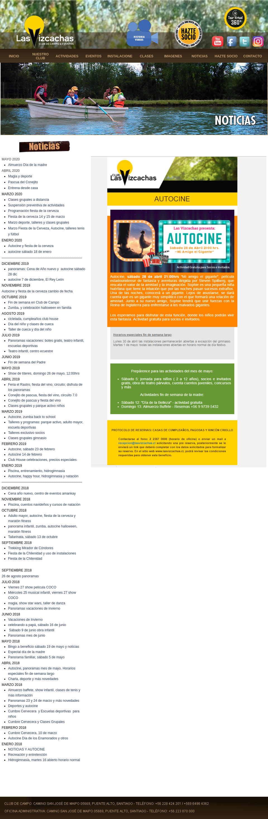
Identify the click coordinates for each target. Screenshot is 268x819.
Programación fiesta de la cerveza (33, 211)
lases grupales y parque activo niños (38, 406)
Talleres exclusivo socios (26, 433)
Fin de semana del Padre (27, 362)
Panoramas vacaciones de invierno (34, 608)
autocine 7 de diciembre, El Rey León (36, 280)
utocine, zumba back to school (32, 417)
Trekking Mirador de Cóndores (30, 548)
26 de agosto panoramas (20, 576)
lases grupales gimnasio (29, 438)
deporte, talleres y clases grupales (43, 222)
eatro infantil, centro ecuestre (31, 351)
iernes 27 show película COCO (33, 587)
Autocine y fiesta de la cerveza (31, 246)
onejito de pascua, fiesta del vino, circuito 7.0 (44, 395)
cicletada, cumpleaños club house (33, 319)
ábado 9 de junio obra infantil (32, 630)
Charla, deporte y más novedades (33, 679)
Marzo (13, 222)
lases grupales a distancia (30, 200)
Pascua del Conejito (23, 182)
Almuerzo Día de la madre (27, 165)
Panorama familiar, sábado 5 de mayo (36, 657)
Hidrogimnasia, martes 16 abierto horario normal (44, 760)
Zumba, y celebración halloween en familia (39, 308)
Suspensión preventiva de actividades (36, 205)
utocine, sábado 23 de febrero (32, 449)
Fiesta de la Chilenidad (25, 559)
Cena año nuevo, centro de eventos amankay (42, 493)
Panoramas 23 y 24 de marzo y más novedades (43, 701)
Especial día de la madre (26, 652)
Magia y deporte (20, 176)
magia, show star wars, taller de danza (36, 603)
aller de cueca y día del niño (30, 329)
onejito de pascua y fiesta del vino (36, 400)
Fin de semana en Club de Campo (33, 302)
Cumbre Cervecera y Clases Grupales (36, 722)
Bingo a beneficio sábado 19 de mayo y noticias (43, 647)
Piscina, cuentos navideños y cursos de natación (44, 505)
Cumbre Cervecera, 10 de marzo (32, 733)
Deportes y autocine (23, 706)
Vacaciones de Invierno (25, 620)
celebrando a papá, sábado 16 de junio (37, 625)
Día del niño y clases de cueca (31, 324)
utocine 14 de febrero (26, 454)
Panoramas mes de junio (26, 635)
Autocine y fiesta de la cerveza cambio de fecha (37, 291)
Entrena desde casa (23, 188)
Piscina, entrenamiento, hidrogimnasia (36, 471)
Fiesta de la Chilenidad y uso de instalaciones (42, 553)
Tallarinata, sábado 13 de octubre (33, 537)
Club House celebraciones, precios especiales (42, 460)
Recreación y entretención (27, 755)
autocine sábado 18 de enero (29, 252)
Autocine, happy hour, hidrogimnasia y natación (43, 476)
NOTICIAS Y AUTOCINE (26, 749)
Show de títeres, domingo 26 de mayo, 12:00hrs (44, 373)
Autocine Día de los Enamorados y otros (38, 738)
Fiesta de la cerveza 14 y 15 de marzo (36, 217)
